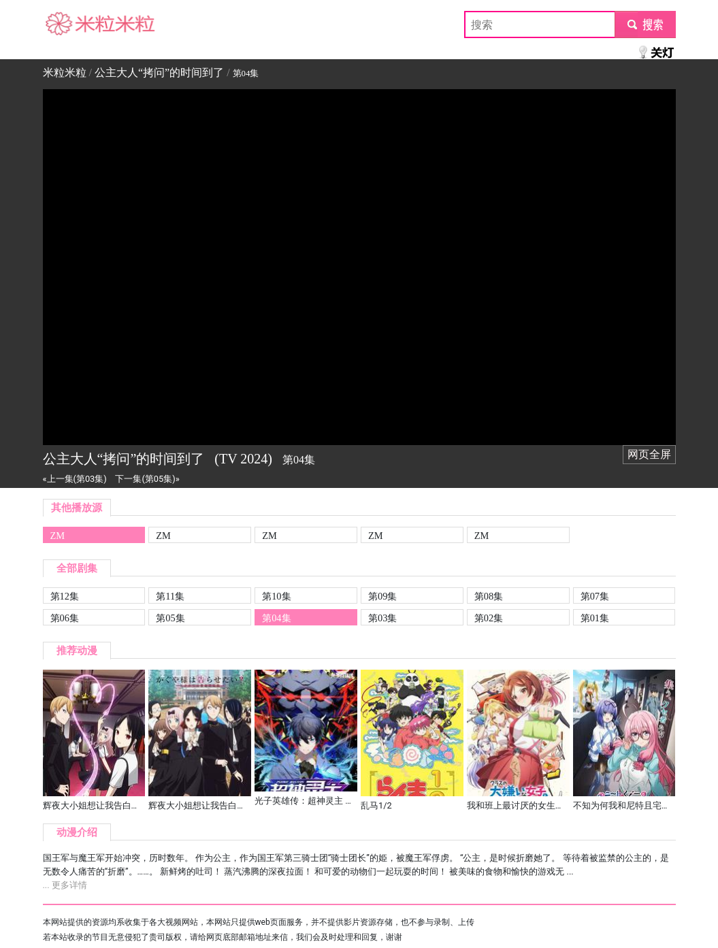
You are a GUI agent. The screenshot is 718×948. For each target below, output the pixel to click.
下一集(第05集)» (147, 479)
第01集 (595, 617)
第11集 (170, 596)
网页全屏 (649, 454)
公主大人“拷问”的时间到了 (159, 72)
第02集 (488, 617)
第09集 (382, 596)
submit (645, 24)
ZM (57, 535)
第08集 (488, 596)
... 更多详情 (65, 885)
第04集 (276, 617)
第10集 (276, 596)
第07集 (595, 596)
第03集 (382, 617)
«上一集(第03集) (75, 479)
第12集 (64, 596)
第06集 (64, 617)
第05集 (170, 617)
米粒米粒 (64, 24)
